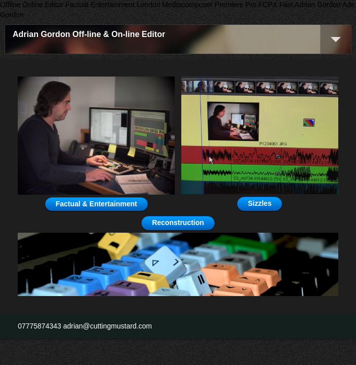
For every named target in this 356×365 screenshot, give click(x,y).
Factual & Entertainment (96, 204)
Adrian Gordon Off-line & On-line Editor (89, 34)
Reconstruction (178, 222)
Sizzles (259, 203)
